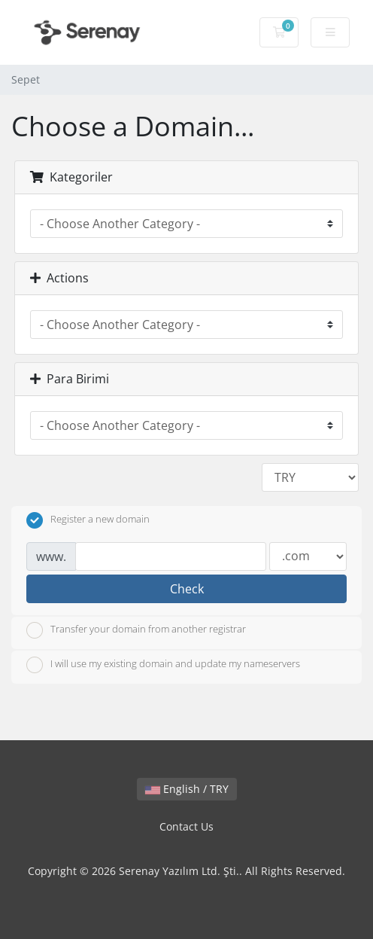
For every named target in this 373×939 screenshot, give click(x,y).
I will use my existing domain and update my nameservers (163, 665)
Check (187, 589)
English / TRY (187, 789)
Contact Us (186, 826)
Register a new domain (88, 520)
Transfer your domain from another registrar (136, 630)
